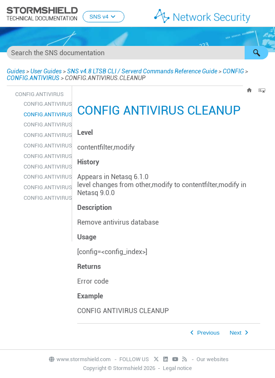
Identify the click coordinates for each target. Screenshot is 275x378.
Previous (208, 333)
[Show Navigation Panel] (265, 14)
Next (235, 333)
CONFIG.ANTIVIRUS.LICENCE (45, 135)
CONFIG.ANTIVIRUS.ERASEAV (45, 124)
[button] (256, 52)
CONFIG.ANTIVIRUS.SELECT (45, 177)
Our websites (213, 359)
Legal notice (177, 368)
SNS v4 (103, 16)
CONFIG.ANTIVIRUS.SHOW (45, 198)
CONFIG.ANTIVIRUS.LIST (45, 156)
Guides (16, 71)
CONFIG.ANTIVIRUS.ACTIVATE (45, 104)
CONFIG (233, 71)
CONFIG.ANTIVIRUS (33, 78)
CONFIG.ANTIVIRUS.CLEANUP (45, 114)
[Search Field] (137, 52)
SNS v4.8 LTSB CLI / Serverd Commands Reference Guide (142, 71)
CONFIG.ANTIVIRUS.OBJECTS (45, 167)
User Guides (46, 71)
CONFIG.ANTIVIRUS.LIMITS (45, 145)
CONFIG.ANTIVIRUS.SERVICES (45, 187)
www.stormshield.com (79, 359)
